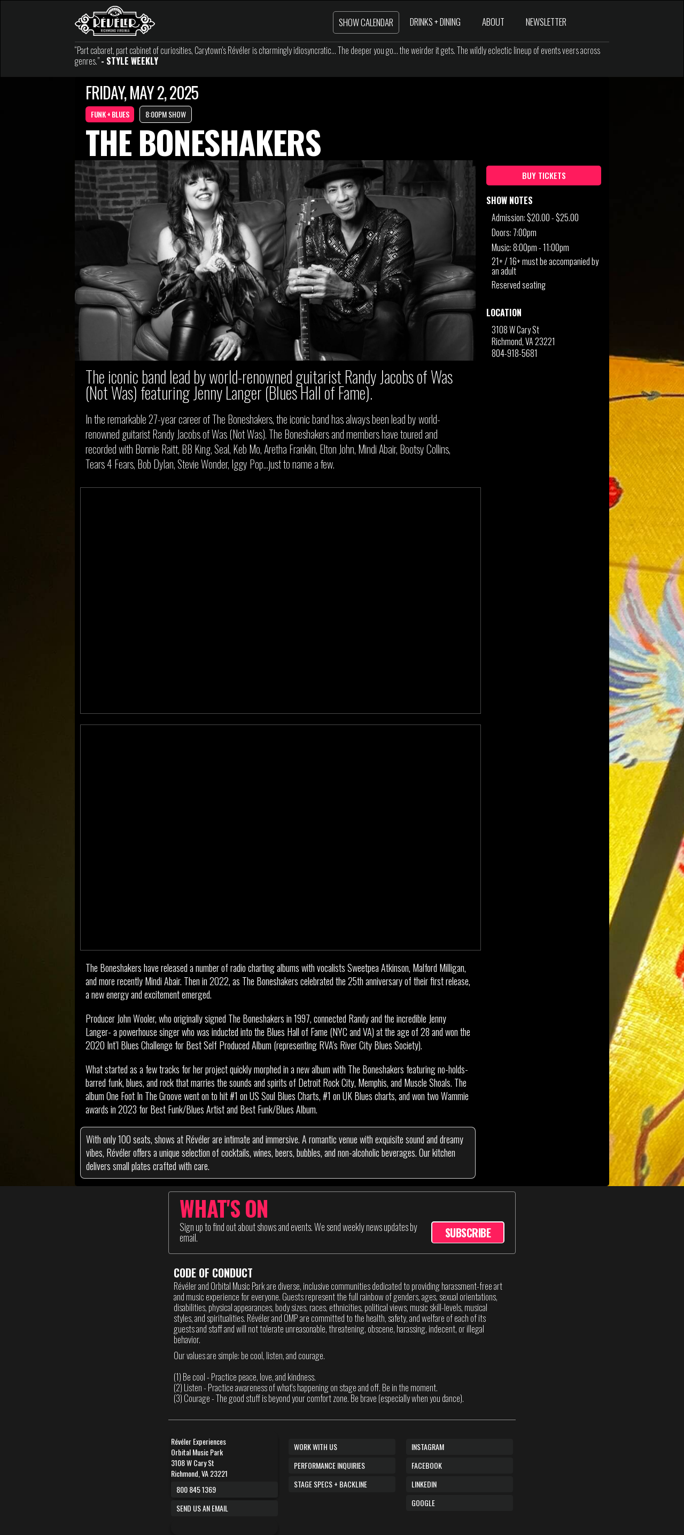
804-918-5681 (515, 353)
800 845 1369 (196, 1489)
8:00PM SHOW (165, 114)
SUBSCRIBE (468, 1233)
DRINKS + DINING (435, 21)
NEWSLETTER (546, 21)
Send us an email (202, 1508)
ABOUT (493, 21)
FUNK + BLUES (110, 114)
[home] (115, 21)
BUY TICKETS (544, 175)
